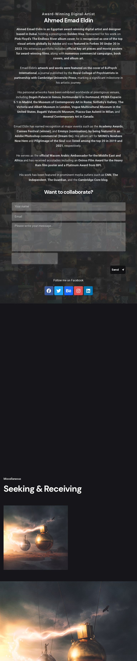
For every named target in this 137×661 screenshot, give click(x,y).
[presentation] (35, 258)
